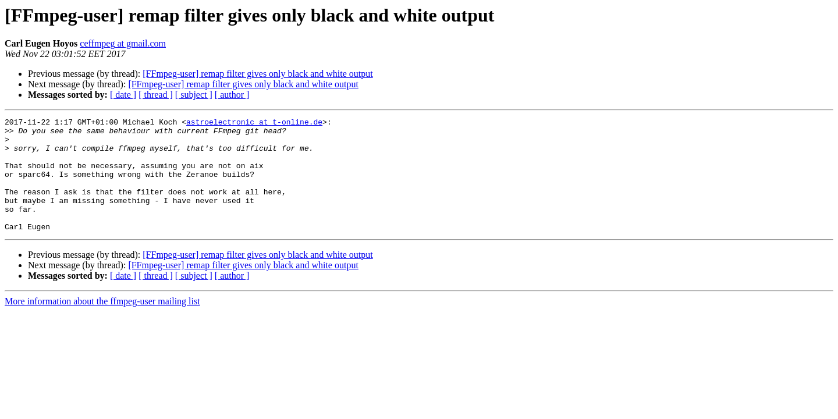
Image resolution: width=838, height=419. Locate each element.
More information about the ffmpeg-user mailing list (102, 324)
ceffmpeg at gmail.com (123, 43)
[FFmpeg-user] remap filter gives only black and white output (257, 74)
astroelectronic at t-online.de (254, 123)
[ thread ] (156, 95)
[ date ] (123, 95)
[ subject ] (193, 95)
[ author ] (232, 95)
